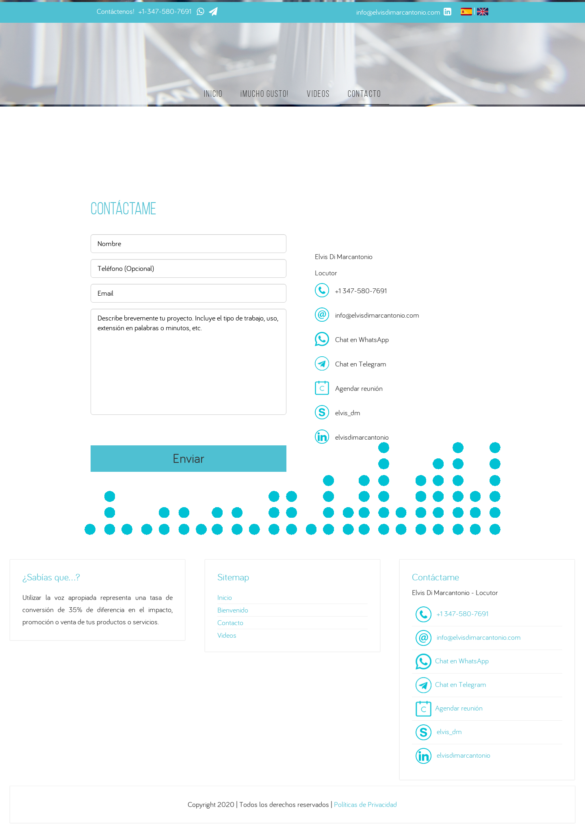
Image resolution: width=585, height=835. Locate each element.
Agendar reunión (359, 388)
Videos (318, 93)
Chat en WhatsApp (362, 339)
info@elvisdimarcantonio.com (377, 315)
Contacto (364, 93)
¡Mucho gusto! (264, 93)
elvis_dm (347, 412)
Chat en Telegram (360, 363)
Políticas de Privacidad (365, 804)
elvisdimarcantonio (362, 437)
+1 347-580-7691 (361, 290)
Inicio (213, 93)
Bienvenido (232, 610)
